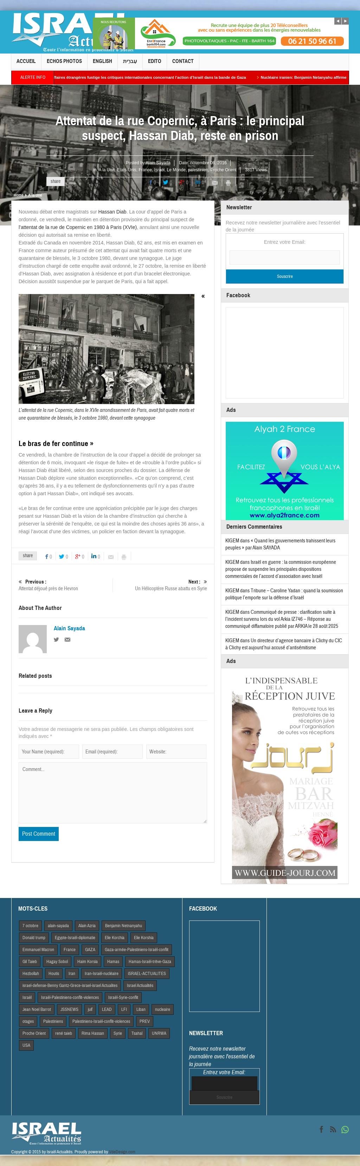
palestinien (198, 169)
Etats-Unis (126, 169)
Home (18, 195)
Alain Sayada (158, 162)
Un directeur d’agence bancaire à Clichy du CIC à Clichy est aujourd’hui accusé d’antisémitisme (283, 644)
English (102, 64)
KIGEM (232, 540)
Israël (159, 169)
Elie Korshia (144, 938)
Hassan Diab (112, 212)
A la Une (106, 169)
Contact (183, 64)
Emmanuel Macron (38, 949)
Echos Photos (64, 64)
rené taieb (63, 1033)
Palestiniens (53, 1021)
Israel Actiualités (140, 985)
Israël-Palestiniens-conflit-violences (70, 997)
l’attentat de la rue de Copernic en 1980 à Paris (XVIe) (78, 227)
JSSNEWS (69, 1009)
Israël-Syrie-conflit (123, 997)
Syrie (118, 1033)
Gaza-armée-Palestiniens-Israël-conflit (136, 949)
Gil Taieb (29, 961)
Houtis (54, 973)
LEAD (107, 1009)
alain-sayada (58, 926)
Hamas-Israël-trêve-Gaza (150, 961)
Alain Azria (87, 926)
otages (28, 1021)
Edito (155, 64)
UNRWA (159, 1033)
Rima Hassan (93, 1033)
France (145, 169)
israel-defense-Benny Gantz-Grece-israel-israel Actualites (69, 985)
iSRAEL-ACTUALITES (147, 973)
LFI (124, 1009)
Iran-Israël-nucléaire (101, 973)
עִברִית (130, 64)
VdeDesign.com (122, 1152)
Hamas (113, 961)
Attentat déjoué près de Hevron (65, 585)
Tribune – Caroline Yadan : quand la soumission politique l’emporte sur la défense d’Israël (284, 594)
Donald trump (33, 938)
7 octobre (30, 926)
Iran (72, 973)
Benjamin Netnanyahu (123, 926)
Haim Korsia (87, 961)
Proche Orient (224, 169)
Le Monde (176, 169)
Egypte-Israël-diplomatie (75, 938)
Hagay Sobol (57, 961)
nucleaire (162, 1009)
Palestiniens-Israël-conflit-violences (101, 1021)
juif (90, 1009)
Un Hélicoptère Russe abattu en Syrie (160, 585)
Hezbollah (30, 973)
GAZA (90, 949)
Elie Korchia (114, 938)
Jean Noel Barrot (36, 1009)
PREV (145, 1021)
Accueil (26, 64)
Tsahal (136, 1033)
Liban (141, 1009)
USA (26, 1045)
